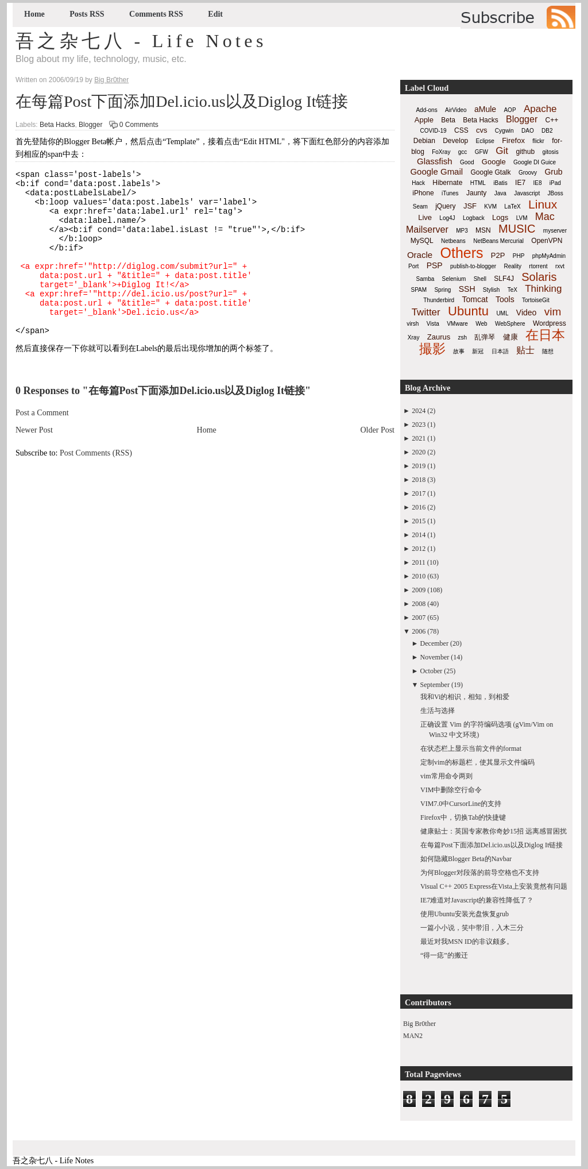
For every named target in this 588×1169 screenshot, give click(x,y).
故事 (459, 351)
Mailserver (427, 229)
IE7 (520, 183)
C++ (552, 120)
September (435, 685)
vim (553, 312)
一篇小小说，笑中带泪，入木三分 (472, 928)
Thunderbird (438, 300)
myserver (555, 230)
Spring (442, 290)
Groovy (528, 172)
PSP (435, 265)
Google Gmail (436, 171)
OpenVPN (546, 241)
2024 (418, 411)
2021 (418, 438)
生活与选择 (437, 711)
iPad (555, 183)
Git (502, 150)
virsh (413, 324)
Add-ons (426, 110)
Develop (455, 141)
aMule (485, 109)
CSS (461, 130)
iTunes (450, 193)
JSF (470, 206)
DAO (527, 131)
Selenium (454, 279)
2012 (418, 549)
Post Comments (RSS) (96, 484)
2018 (418, 480)
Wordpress (549, 323)
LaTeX (512, 206)
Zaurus (438, 337)
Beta (448, 120)
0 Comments (138, 125)
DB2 (546, 131)
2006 (418, 631)
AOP (510, 110)
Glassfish (434, 161)
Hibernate (447, 183)
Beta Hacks (57, 125)
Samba (425, 279)
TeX (512, 290)
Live (425, 217)
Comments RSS (156, 14)
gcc (462, 152)
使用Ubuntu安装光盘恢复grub (464, 914)
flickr (538, 141)
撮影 (432, 348)
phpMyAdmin (549, 256)
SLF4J (504, 279)
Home (34, 14)
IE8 (537, 183)
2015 (418, 521)
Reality (512, 266)
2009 (418, 590)
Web (481, 324)
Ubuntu (468, 311)
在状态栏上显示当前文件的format (470, 748)
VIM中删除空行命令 (451, 790)
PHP (519, 256)
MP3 (462, 230)
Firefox (513, 140)
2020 (418, 452)
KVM (490, 206)
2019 (418, 466)
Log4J (447, 218)
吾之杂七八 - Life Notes (141, 40)
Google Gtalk (490, 172)
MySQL (422, 241)
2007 (418, 618)
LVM (522, 218)
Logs (500, 217)
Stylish (491, 290)
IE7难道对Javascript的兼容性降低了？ (476, 900)
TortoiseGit (536, 300)
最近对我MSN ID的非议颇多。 (466, 941)
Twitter (426, 312)
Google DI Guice (534, 162)
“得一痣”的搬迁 (444, 955)
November (435, 657)
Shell (480, 279)
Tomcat (475, 299)
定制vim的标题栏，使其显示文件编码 (477, 762)
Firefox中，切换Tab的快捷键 (463, 817)
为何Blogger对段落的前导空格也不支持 (479, 873)
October (431, 671)
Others (461, 253)
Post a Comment (42, 443)
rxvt (559, 266)
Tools (505, 299)
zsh (462, 337)
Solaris (538, 277)
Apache (540, 108)
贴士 (525, 350)
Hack (418, 183)
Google (494, 161)
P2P (498, 255)
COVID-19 (433, 131)
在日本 (545, 334)
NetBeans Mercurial (498, 241)
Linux (542, 204)
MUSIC (516, 228)
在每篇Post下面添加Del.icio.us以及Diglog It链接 (182, 101)
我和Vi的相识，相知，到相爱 (464, 697)
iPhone (423, 193)
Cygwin (504, 131)
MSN (483, 230)
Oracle (419, 255)
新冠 (477, 351)
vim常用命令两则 (446, 776)
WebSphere (510, 324)
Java (500, 193)
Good (467, 162)
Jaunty (476, 193)
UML (502, 313)
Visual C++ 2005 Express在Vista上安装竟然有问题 (493, 886)
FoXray (441, 152)
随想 (548, 351)
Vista (433, 324)
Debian (424, 141)
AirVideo (456, 110)
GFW (481, 152)
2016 (418, 507)
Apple (424, 119)
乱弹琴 (484, 337)
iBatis (500, 183)
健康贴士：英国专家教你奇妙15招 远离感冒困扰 (493, 831)
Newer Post (34, 461)
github (525, 152)
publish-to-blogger (473, 266)
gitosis (550, 152)
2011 (418, 562)
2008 (418, 604)
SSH (467, 289)
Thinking (543, 288)
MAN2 (413, 1036)
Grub (553, 171)
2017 (418, 493)
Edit (215, 14)
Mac (545, 216)
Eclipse (485, 141)
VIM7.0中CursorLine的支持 (460, 804)
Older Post (378, 461)
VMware (457, 324)
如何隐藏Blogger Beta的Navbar (466, 859)
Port (413, 266)
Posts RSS (86, 14)
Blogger (90, 125)
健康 (510, 337)
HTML (478, 183)
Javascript (527, 193)
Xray (414, 337)
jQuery (445, 206)
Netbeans (453, 241)
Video (526, 312)
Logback (474, 218)
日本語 (500, 351)
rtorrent (538, 266)
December (434, 643)
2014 (418, 535)
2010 (418, 576)
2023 (418, 424)
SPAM (419, 290)
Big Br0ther (419, 1024)
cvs (482, 130)
